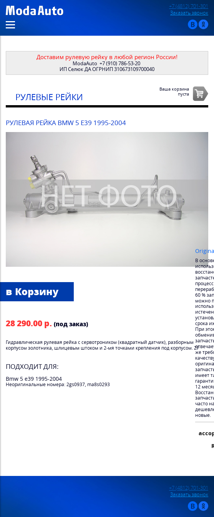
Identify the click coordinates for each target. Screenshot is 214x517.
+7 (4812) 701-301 (188, 6)
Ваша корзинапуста (174, 91)
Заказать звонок (189, 13)
